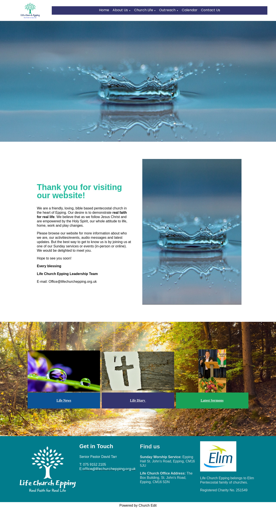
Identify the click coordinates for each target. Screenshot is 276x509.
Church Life (143, 10)
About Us (120, 10)
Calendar (190, 10)
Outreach (167, 10)
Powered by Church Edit (138, 505)
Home (104, 10)
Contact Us (210, 10)
